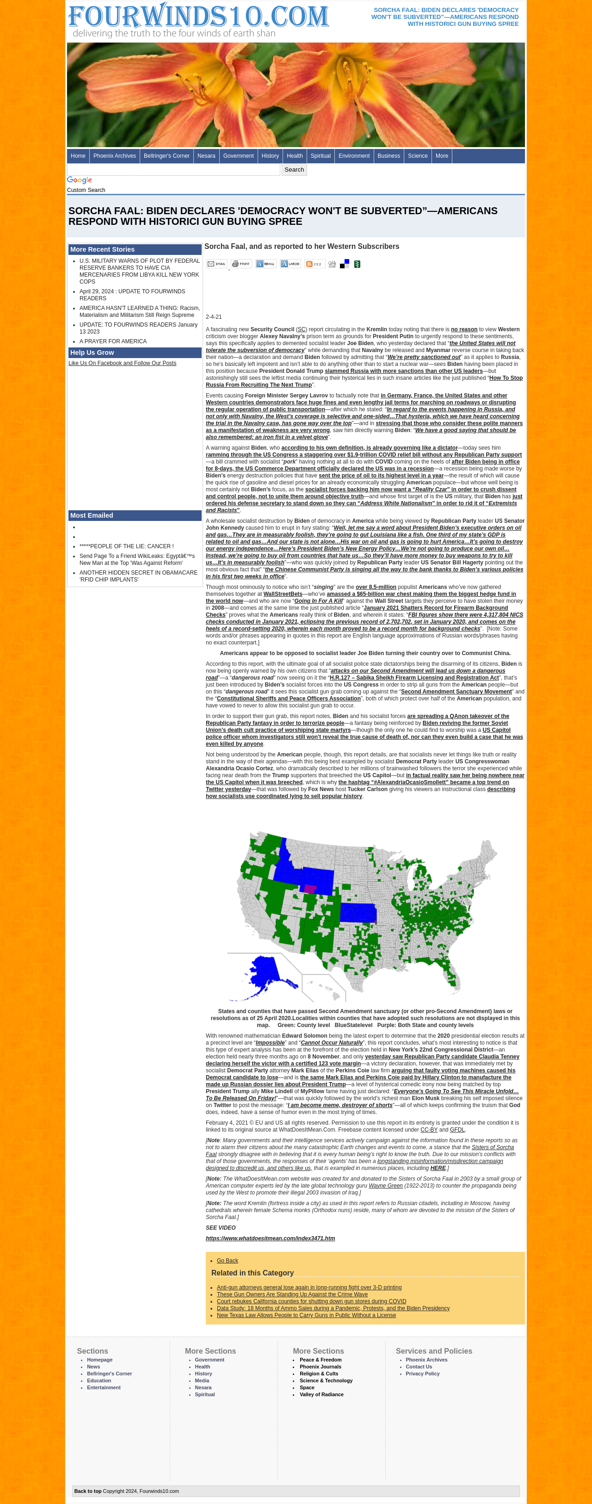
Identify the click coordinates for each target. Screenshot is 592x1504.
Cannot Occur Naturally (332, 1043)
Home (78, 156)
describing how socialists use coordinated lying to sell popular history (360, 792)
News (93, 1366)
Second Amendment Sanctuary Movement (456, 691)
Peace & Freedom (321, 1359)
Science (418, 156)
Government (238, 156)
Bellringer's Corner (167, 156)
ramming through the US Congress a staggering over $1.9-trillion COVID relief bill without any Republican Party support (364, 455)
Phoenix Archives (114, 156)
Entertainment (104, 1387)
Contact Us (419, 1366)
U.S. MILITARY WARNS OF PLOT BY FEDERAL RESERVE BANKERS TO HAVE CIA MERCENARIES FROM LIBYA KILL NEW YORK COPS (140, 271)
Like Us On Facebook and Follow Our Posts (122, 363)
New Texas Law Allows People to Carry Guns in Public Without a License (306, 1315)
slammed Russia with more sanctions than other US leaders (403, 371)
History (270, 156)
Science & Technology (326, 1380)
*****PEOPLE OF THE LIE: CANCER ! (127, 546)
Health (295, 156)
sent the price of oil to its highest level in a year (381, 475)
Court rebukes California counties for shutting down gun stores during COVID (312, 1301)
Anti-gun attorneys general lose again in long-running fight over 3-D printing (309, 1287)
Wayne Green (386, 1185)
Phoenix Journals (320, 1366)
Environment (354, 156)
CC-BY (429, 1129)
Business (389, 156)
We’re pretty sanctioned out (424, 357)
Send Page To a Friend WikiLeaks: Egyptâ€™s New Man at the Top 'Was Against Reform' (137, 559)
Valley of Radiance (322, 1394)
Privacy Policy (423, 1373)
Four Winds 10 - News (159, 18)
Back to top (88, 1491)
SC (302, 329)
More (442, 156)
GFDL (457, 1129)
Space (307, 1387)
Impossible (270, 1043)
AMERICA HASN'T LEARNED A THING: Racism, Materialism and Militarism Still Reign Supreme (140, 311)
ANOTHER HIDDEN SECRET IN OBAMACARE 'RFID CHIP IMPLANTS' (138, 576)
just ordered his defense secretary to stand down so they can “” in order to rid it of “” (364, 503)
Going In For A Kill (318, 601)
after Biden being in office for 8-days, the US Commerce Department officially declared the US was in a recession (363, 465)
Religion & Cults (319, 1373)
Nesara (206, 156)
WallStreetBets (283, 594)
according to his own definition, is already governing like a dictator (369, 448)
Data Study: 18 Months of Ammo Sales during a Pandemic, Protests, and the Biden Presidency (333, 1308)
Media (202, 1380)
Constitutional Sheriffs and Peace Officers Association (289, 698)
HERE (438, 1168)
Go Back (227, 1260)
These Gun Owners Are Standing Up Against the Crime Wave (292, 1294)
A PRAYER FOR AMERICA (113, 341)
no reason (464, 329)
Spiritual (321, 156)
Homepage (99, 1359)
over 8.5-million (376, 587)
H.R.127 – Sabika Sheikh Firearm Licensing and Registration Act (414, 678)
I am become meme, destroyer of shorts (340, 1105)
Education (99, 1380)
